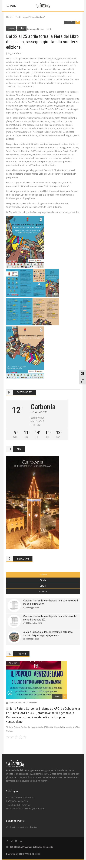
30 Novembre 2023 (34, 623)
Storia (43, 580)
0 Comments (31, 702)
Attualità (13, 663)
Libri (22, 28)
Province (43, 591)
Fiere (11, 28)
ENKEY (22, 853)
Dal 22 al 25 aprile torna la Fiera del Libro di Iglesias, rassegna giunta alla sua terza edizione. (43, 42)
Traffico (43, 574)
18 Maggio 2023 (32, 639)
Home (9, 17)
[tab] (43, 575)
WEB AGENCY (33, 853)
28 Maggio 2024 (32, 607)
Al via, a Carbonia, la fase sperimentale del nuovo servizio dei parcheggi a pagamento (48, 633)
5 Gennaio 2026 (15, 702)
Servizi (43, 585)
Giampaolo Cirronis (35, 29)
